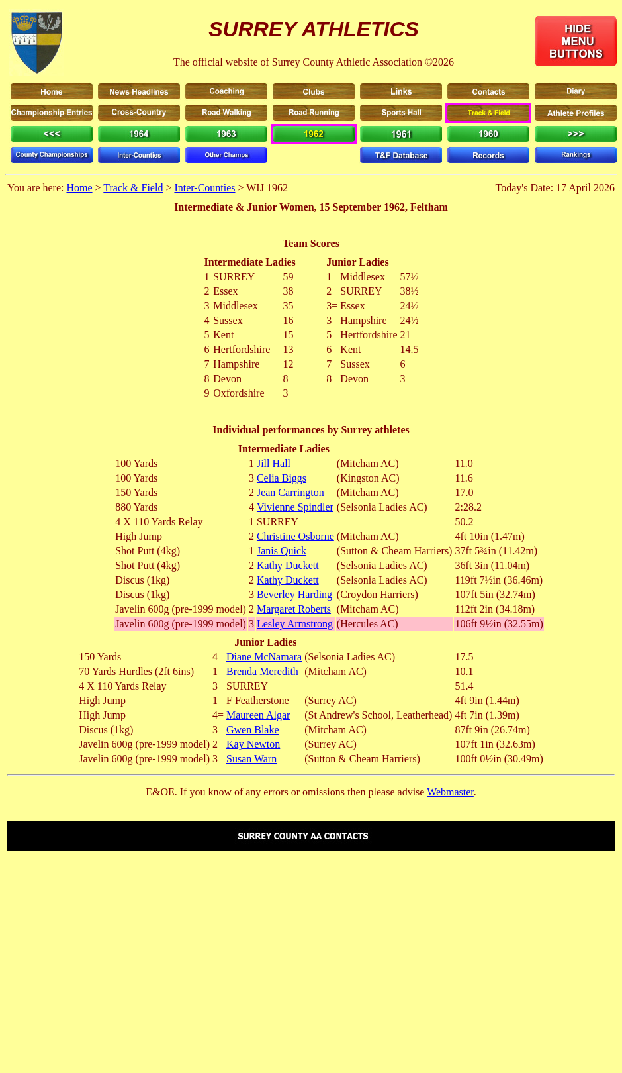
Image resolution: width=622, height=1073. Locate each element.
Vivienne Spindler (295, 507)
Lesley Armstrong (295, 623)
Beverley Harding (294, 594)
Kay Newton (253, 744)
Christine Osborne (295, 536)
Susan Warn (251, 758)
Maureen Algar (258, 715)
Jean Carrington (290, 492)
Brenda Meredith (262, 671)
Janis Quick (281, 550)
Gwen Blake (252, 729)
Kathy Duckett (288, 565)
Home (79, 187)
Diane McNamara (264, 656)
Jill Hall (273, 463)
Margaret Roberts (294, 609)
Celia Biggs (281, 478)
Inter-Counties (204, 187)
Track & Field (133, 187)
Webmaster (450, 791)
